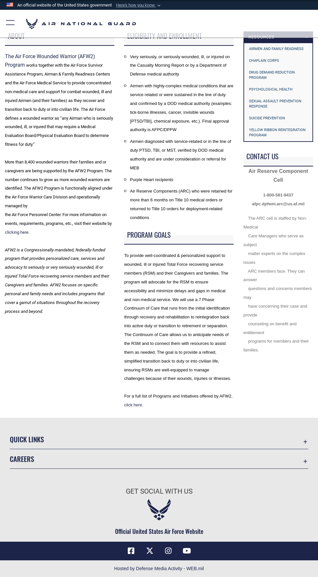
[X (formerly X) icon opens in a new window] (150, 551)
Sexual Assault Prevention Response (275, 104)
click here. (133, 404)
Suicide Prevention (267, 118)
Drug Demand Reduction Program (272, 75)
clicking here (16, 232)
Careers (22, 458)
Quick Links (27, 439)
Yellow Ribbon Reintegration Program (277, 132)
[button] (139, 5)
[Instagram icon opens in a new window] (168, 551)
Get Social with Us (159, 491)
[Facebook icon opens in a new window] (131, 551)
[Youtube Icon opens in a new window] (187, 551)
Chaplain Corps (264, 61)
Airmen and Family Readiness (276, 49)
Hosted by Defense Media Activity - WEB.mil (159, 568)
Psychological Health (271, 89)
